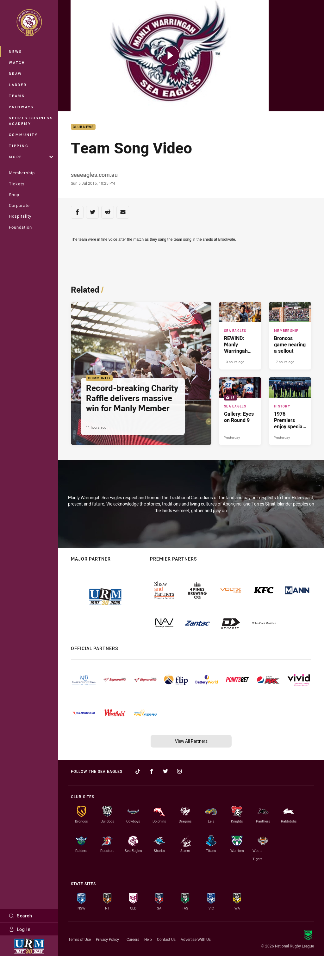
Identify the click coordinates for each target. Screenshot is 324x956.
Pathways (21, 106)
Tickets (17, 184)
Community (23, 134)
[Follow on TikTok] (137, 771)
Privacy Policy (107, 939)
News (15, 51)
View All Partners (191, 741)
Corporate (19, 205)
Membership (22, 173)
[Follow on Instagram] (179, 771)
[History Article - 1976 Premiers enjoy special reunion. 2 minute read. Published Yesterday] (290, 411)
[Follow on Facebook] (151, 771)
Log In (20, 929)
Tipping (18, 145)
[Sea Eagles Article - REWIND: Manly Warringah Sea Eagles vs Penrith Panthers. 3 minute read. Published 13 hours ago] (240, 335)
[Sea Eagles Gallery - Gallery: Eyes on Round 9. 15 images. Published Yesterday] (240, 411)
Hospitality (20, 216)
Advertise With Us (196, 939)
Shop (14, 194)
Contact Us (166, 939)
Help (148, 939)
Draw (15, 73)
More (31, 156)
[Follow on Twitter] (165, 771)
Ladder (18, 84)
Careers (133, 939)
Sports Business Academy (31, 120)
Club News (83, 127)
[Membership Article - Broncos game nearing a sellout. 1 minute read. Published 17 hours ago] (290, 335)
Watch (17, 62)
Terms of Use (79, 939)
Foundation (20, 227)
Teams (17, 95)
